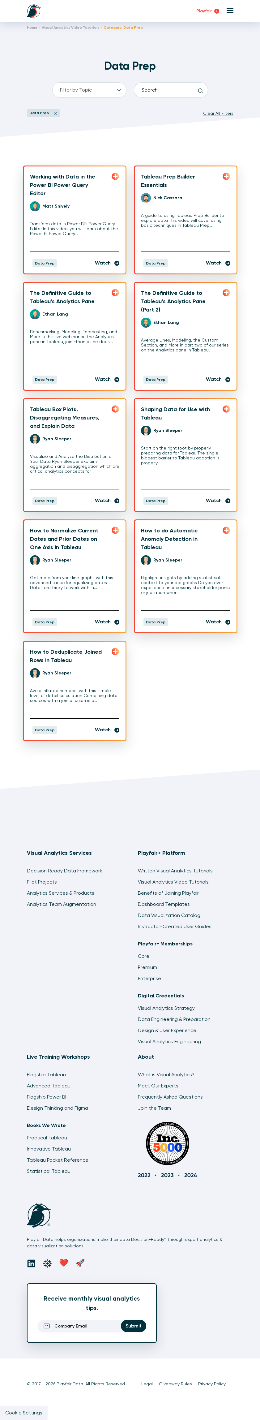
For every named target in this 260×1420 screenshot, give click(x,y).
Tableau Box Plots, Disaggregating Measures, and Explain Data (65, 417)
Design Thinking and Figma (57, 1108)
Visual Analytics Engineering (169, 1041)
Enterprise (149, 978)
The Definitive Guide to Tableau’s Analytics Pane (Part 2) (173, 301)
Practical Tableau (47, 1138)
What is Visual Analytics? (166, 1075)
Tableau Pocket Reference (57, 1160)
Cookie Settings (23, 1413)
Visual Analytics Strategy (166, 1008)
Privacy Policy (212, 1383)
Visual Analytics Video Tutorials (70, 27)
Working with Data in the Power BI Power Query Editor (62, 185)
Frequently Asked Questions (170, 1097)
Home (32, 27)
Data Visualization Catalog (169, 915)
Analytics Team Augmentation (61, 904)
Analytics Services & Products (60, 893)
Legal (147, 1383)
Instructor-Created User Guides (174, 926)
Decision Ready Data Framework (64, 871)
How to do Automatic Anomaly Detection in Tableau (169, 539)
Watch (107, 263)
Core (143, 956)
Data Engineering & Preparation (174, 1019)
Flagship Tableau (46, 1075)
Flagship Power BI (46, 1097)
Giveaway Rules (175, 1383)
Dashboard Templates (164, 904)
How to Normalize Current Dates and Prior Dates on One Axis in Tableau (64, 539)
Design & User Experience (167, 1030)
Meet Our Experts (158, 1086)
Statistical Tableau (48, 1171)
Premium (147, 967)
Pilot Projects (42, 882)
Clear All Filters (218, 113)
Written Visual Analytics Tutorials (175, 871)
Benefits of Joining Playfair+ (170, 893)
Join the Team (154, 1108)
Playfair (207, 11)
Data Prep (44, 263)
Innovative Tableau (49, 1149)
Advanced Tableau (48, 1086)
